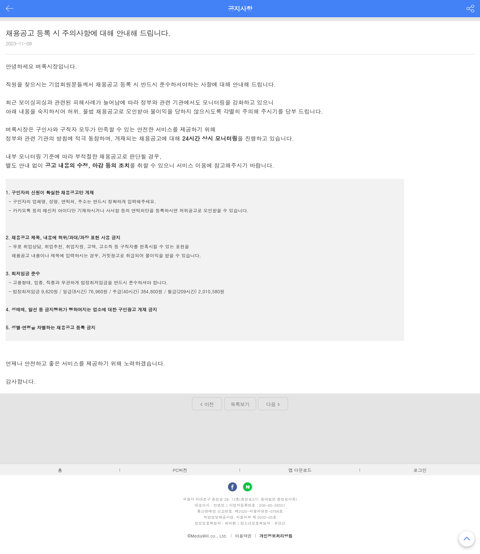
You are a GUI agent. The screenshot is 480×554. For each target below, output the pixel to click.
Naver (247, 486)
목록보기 (240, 404)
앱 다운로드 (300, 470)
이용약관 (243, 536)
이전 (209, 404)
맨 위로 (466, 538)
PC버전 (180, 470)
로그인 (420, 470)
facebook (232, 486)
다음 (271, 404)
